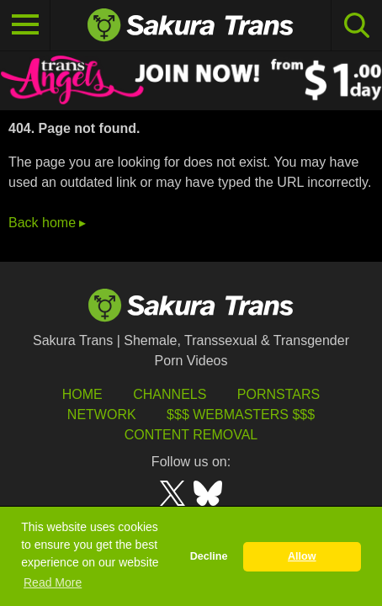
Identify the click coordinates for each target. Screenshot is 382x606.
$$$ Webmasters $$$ (241, 414)
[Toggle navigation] (25, 25)
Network (101, 414)
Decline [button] (209, 556)
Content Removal (191, 435)
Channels (169, 394)
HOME (82, 394)
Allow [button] (302, 556)
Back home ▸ (47, 222)
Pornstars (278, 394)
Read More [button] (53, 582)
